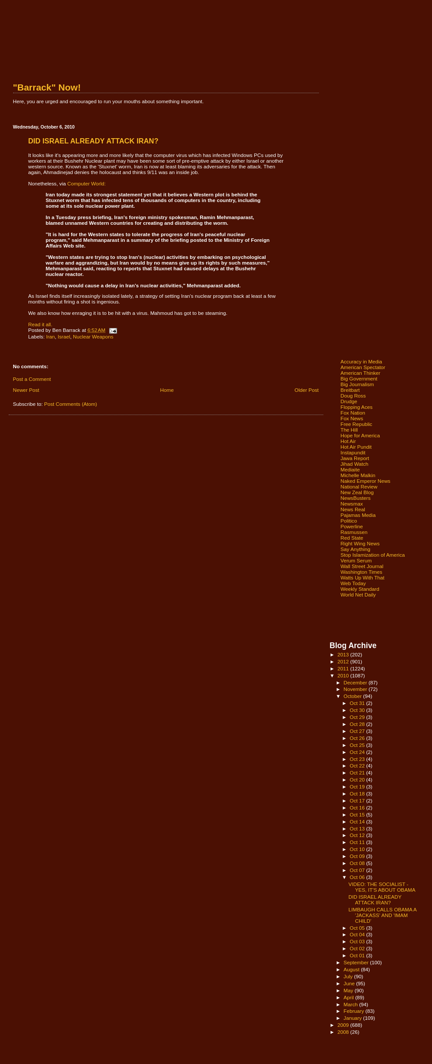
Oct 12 (358, 835)
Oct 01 (358, 955)
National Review (359, 486)
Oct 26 (358, 738)
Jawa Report (355, 458)
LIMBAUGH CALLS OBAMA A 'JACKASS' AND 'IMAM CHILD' (383, 915)
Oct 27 (358, 731)
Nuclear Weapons (93, 336)
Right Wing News (360, 543)
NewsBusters (356, 498)
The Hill (349, 430)
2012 (344, 661)
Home (167, 390)
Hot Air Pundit (356, 447)
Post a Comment (32, 379)
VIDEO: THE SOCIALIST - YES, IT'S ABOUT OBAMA (382, 887)
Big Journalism (357, 384)
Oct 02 (358, 948)
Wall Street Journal (362, 566)
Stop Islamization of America (373, 555)
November (356, 689)
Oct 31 (358, 703)
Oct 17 (358, 800)
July (349, 976)
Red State (352, 538)
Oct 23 (358, 759)
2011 (344, 668)
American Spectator (363, 367)
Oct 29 (358, 717)
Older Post (306, 390)
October (353, 696)
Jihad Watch (355, 464)
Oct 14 (358, 821)
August (352, 969)
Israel (64, 336)
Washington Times (362, 572)
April (350, 997)
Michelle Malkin (358, 475)
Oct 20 (358, 779)
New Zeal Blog (357, 492)
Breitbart (350, 390)
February (355, 1011)
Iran (50, 336)
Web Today (353, 583)
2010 (344, 675)
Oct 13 (358, 828)
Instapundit (353, 452)
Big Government (359, 378)
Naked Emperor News (366, 481)
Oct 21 (358, 772)
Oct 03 (358, 941)
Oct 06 (358, 877)
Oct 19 (358, 786)
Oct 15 (358, 814)
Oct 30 (358, 710)
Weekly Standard (360, 589)
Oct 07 (358, 870)
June (350, 983)
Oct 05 (358, 928)
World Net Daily (358, 594)
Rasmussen (354, 532)
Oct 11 (358, 842)
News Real (353, 509)
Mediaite (350, 469)
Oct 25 (358, 745)
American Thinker (360, 373)
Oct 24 (358, 752)
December (356, 682)
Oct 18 (358, 793)
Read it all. (40, 324)
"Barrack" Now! (47, 87)
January (353, 1018)
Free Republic (357, 424)
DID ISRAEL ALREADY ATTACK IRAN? (375, 899)
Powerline (352, 526)
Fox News (352, 418)
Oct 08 (358, 863)
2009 (344, 1025)
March (351, 1004)
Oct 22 (358, 765)
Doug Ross (353, 395)
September (357, 962)
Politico (349, 520)
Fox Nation (353, 412)
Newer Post (26, 390)
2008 (344, 1032)
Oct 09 (358, 856)
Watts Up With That (363, 577)
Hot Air (348, 441)
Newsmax (352, 503)
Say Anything (355, 549)
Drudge (349, 401)
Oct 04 (358, 934)
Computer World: (86, 183)
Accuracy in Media (361, 361)
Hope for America (360, 435)
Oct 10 (358, 849)
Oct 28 (358, 724)
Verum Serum (356, 560)
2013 (344, 654)
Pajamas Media (358, 515)
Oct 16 (358, 807)
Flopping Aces (357, 407)
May (349, 990)
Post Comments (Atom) (70, 404)
